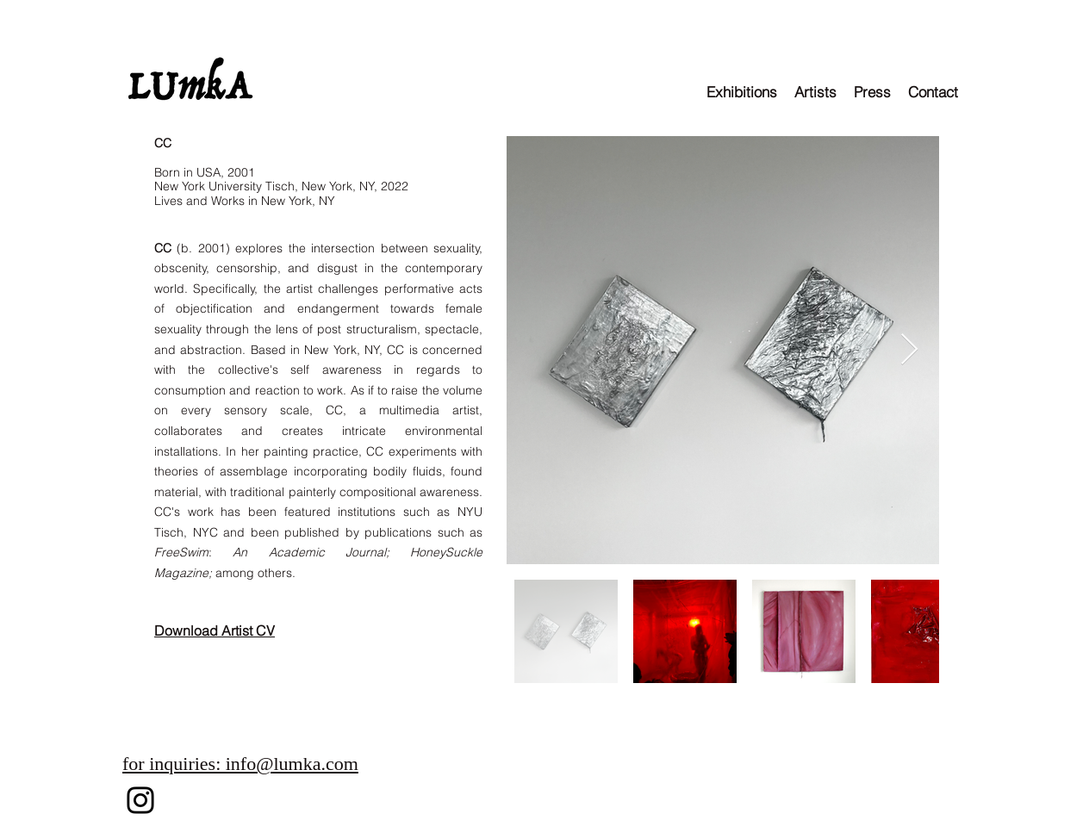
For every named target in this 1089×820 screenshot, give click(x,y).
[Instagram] (140, 800)
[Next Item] (909, 350)
